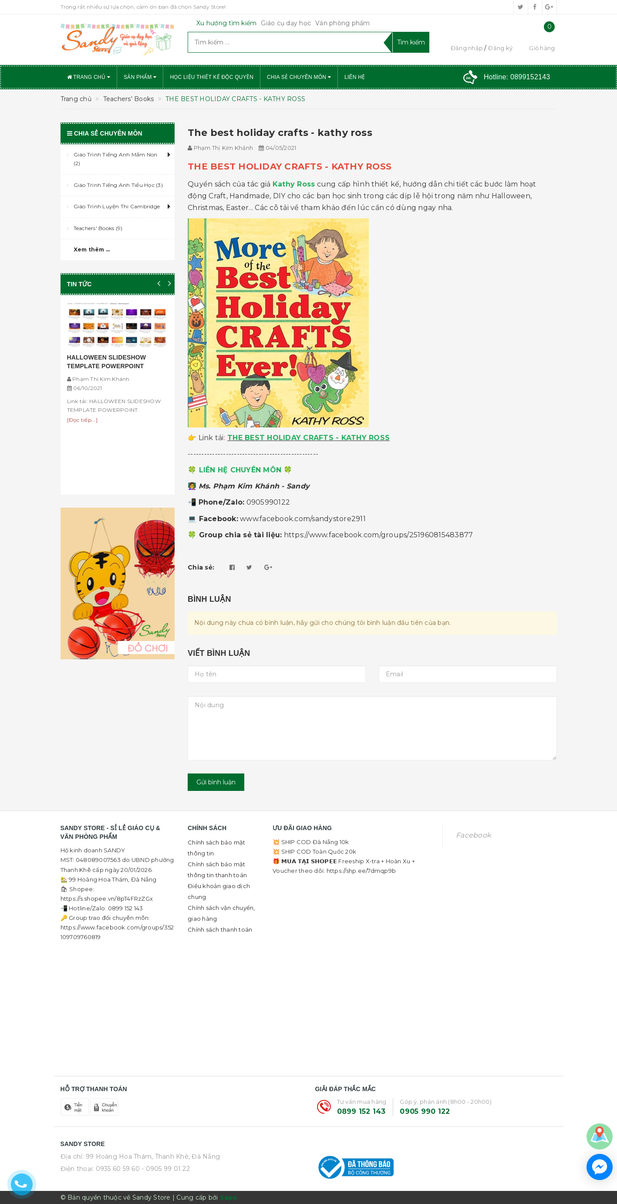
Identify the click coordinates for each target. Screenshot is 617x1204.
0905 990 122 (425, 1111)
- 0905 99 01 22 (166, 1169)
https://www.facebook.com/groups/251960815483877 (378, 535)
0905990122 (268, 502)
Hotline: (517, 77)
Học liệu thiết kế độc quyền (211, 77)
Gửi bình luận (216, 782)
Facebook (473, 835)
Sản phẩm (140, 77)
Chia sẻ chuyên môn (299, 77)
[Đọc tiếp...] (82, 420)
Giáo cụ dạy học (286, 23)
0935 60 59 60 (118, 1169)
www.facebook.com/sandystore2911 (303, 519)
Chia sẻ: (201, 567)
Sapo (228, 1197)
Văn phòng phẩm (342, 23)
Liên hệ (354, 77)
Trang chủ (88, 77)
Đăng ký (500, 47)
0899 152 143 (361, 1111)
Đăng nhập (467, 47)
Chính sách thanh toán (220, 929)
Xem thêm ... (92, 249)
